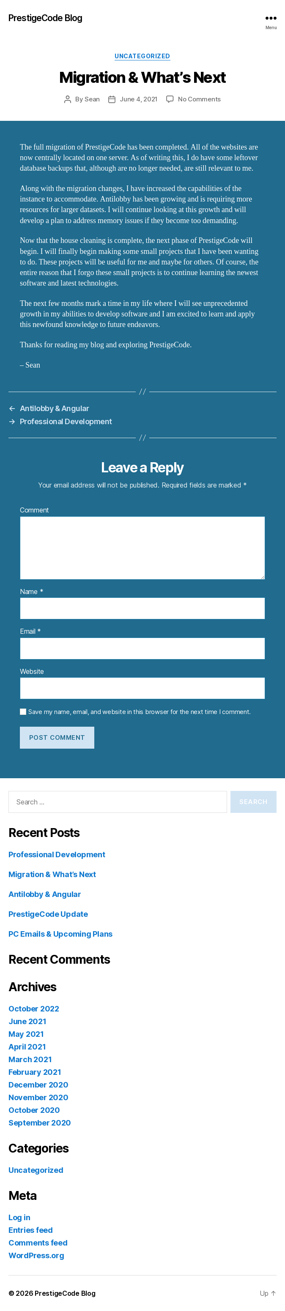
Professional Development (56, 854)
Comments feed (38, 1242)
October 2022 (33, 1008)
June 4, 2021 (139, 99)
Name (31, 592)
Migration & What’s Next (52, 874)
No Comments (199, 99)
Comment (34, 510)
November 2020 (38, 1097)
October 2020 (34, 1110)
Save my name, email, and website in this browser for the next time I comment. (139, 712)
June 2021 (27, 1021)
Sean (92, 99)
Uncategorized (142, 56)
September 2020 (39, 1122)
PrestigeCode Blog (45, 18)
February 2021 (34, 1072)
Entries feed (30, 1230)
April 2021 (27, 1046)
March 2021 (30, 1059)
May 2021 (26, 1034)
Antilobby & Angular (44, 894)
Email (30, 631)
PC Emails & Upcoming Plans (60, 933)
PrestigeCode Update (48, 914)
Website (32, 672)
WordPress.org (36, 1255)
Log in (19, 1217)
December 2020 (38, 1084)
